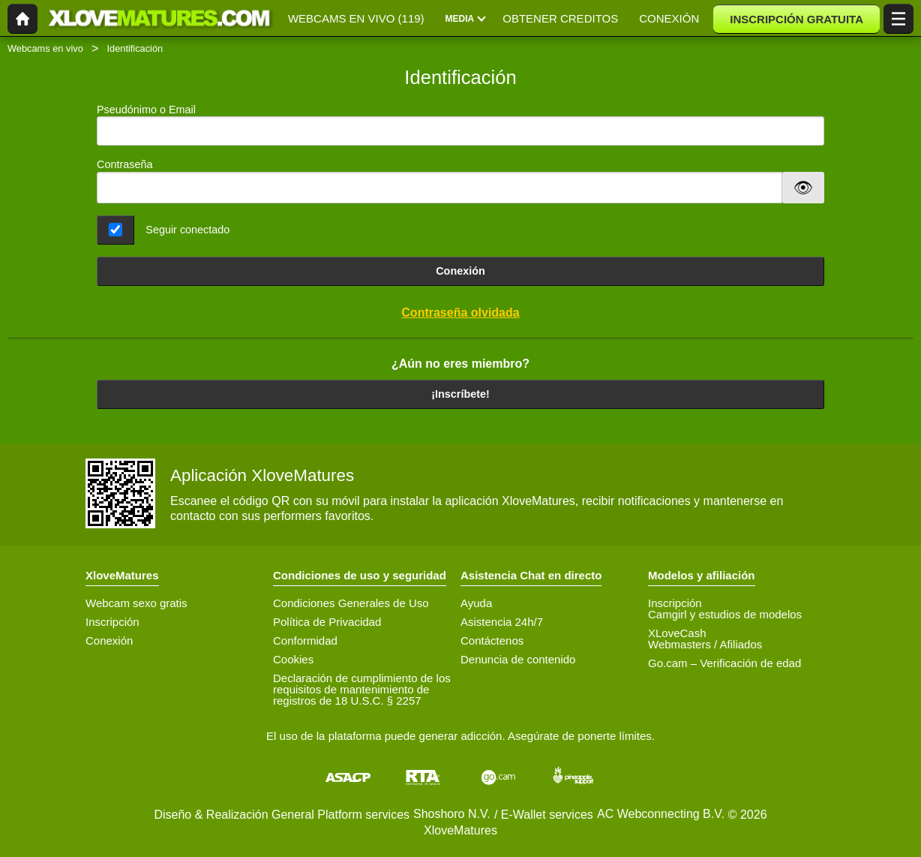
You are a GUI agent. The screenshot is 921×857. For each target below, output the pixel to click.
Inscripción (113, 621)
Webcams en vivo (45, 48)
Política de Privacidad (327, 621)
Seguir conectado (188, 230)
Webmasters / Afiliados (705, 644)
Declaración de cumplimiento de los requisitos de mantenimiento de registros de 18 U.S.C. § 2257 (362, 689)
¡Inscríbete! (460, 394)
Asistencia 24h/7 (501, 621)
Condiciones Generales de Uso (351, 603)
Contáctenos (492, 640)
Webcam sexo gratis (137, 603)
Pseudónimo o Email (460, 125)
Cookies (293, 659)
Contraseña (124, 164)
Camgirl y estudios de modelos (725, 614)
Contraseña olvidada (460, 312)
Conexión (460, 271)
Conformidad (305, 640)
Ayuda (476, 603)
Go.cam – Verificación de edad (724, 663)
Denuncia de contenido (517, 659)
